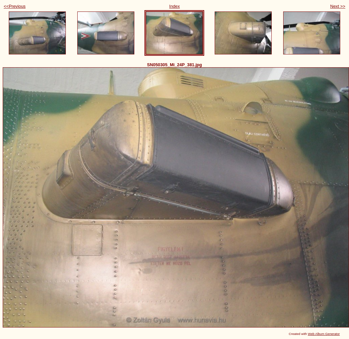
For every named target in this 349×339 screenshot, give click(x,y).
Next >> (337, 6)
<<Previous (15, 6)
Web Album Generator (324, 334)
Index (174, 6)
